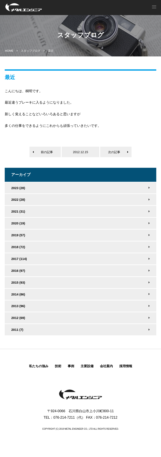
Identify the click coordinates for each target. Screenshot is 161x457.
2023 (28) (18, 188)
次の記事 (114, 152)
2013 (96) (18, 306)
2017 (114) (19, 259)
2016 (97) (18, 270)
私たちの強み (38, 366)
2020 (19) (18, 223)
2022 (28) (18, 199)
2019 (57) (18, 235)
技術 (58, 366)
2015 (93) (18, 282)
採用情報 (125, 366)
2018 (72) (18, 247)
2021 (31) (18, 211)
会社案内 (106, 366)
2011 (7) (17, 329)
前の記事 (47, 152)
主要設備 (87, 366)
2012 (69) (18, 318)
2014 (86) (18, 294)
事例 (71, 366)
